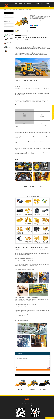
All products (5, 26)
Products (9, 8)
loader (36, 316)
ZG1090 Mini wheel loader (10, 45)
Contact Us (34, 400)
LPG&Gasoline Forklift (7, 20)
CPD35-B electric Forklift (10, 49)
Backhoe (5, 23)
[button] (9, 32)
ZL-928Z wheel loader (10, 37)
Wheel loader (14, 8)
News (30, 400)
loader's (25, 95)
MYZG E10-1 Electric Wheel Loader (10, 34)
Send (32, 368)
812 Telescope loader (20, 348)
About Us (22, 400)
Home (5, 8)
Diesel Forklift (6, 17)
